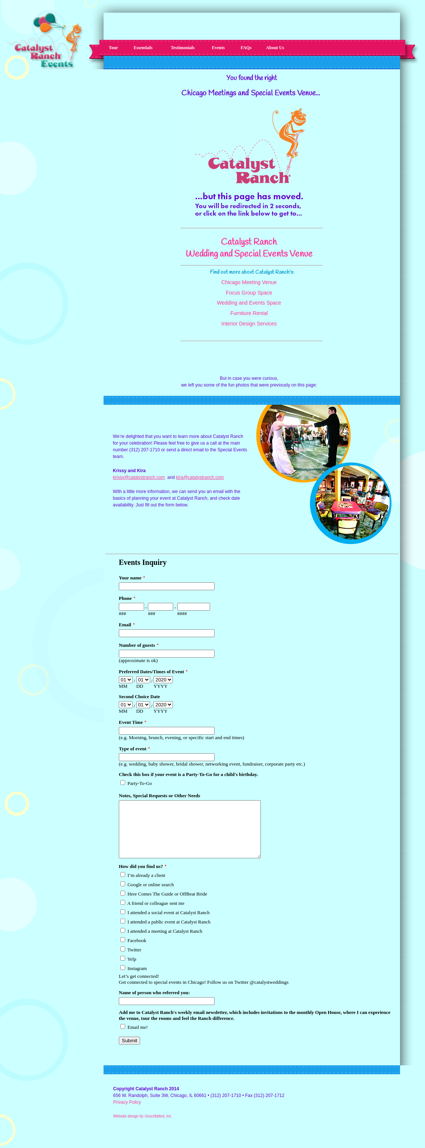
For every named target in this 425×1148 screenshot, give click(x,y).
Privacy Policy (127, 1113)
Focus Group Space (249, 293)
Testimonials (182, 47)
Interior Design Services (249, 324)
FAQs (246, 47)
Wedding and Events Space (249, 303)
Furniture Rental (248, 313)
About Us (275, 47)
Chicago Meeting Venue (249, 282)
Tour (113, 47)
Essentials (143, 47)
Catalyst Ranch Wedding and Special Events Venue (249, 248)
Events (218, 47)
